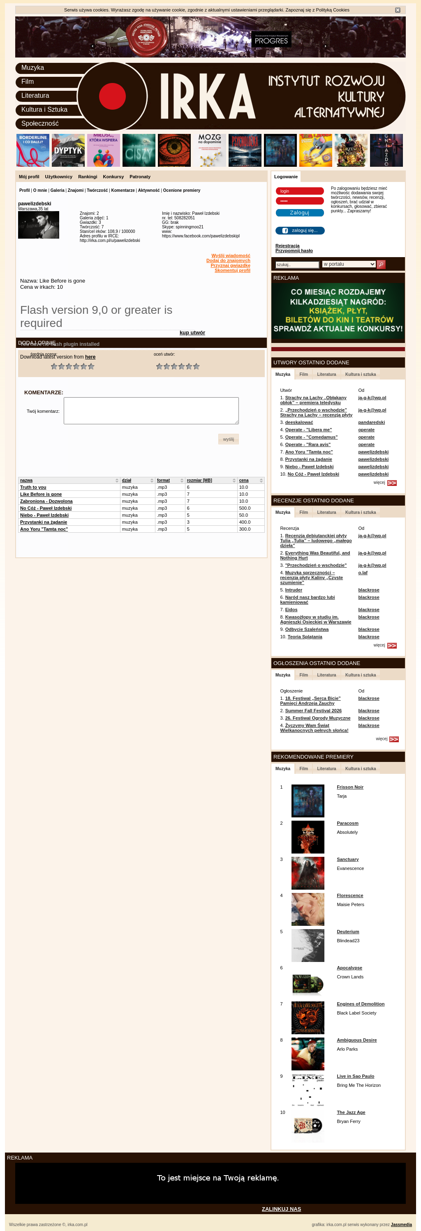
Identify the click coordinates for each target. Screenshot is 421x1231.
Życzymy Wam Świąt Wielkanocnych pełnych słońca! (314, 728)
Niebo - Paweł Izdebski (44, 515)
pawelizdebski (373, 451)
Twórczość (97, 190)
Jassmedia (401, 1224)
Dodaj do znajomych (228, 260)
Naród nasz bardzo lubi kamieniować (307, 600)
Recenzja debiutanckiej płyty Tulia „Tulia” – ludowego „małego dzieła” (316, 540)
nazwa (26, 480)
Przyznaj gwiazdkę (230, 265)
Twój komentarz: (43, 411)
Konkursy (113, 176)
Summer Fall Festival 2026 (313, 710)
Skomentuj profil (232, 270)
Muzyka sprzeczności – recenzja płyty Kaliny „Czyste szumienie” (311, 577)
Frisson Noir (350, 787)
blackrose (368, 589)
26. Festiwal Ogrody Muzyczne (318, 718)
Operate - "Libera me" (308, 429)
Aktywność (149, 190)
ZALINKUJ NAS (281, 1209)
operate (366, 429)
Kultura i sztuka (360, 374)
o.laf (363, 572)
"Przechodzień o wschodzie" (316, 565)
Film (27, 81)
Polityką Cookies (332, 9)
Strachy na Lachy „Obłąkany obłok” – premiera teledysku (313, 400)
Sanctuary (348, 859)
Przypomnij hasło (294, 250)
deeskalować (299, 422)
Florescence (350, 895)
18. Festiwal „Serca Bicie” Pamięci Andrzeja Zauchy (310, 701)
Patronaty (140, 176)
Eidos (291, 609)
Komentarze (122, 190)
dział (126, 480)
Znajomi (75, 190)
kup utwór (192, 332)
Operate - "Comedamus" (311, 437)
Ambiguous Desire (357, 1040)
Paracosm (348, 823)
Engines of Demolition (360, 1003)
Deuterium (348, 931)
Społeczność (40, 123)
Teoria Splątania (305, 636)
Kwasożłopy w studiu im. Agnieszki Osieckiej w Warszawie (315, 619)
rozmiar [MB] (199, 480)
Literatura (35, 95)
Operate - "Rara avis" (308, 444)
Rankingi (87, 176)
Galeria (58, 190)
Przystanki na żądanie (43, 522)
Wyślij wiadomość (230, 255)
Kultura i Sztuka (44, 109)
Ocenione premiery (182, 190)
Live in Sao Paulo (355, 1076)
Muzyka (32, 67)
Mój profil (29, 176)
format (163, 480)
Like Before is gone (41, 494)
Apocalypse (349, 967)
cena (244, 480)
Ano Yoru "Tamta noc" (44, 529)
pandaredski (371, 422)
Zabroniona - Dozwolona (46, 501)
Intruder (294, 589)
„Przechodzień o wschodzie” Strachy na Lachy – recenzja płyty (316, 412)
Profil (24, 190)
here (90, 357)
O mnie (40, 190)
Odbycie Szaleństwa (307, 629)
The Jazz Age (351, 1112)
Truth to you (33, 487)
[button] (228, 439)
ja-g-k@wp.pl (372, 397)
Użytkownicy (59, 176)
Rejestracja (287, 245)
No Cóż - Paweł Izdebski (46, 508)
